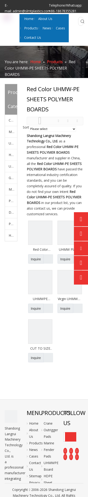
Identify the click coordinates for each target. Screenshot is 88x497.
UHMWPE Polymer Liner (13, 166)
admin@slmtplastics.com (31, 11)
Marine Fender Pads (13, 131)
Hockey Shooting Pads (13, 235)
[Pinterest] (77, 457)
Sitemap (35, 476)
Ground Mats (13, 178)
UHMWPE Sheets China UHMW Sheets (40, 299)
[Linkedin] (71, 451)
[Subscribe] (70, 437)
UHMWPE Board (13, 143)
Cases (33, 456)
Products (36, 443)
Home (33, 423)
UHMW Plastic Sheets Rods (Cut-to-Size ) (69, 249)
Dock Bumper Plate (13, 212)
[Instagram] (71, 457)
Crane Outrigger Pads (13, 120)
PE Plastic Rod (13, 224)
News (33, 449)
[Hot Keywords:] (82, 21)
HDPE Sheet (13, 155)
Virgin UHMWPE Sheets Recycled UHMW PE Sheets (70, 299)
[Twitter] (77, 451)
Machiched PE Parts (13, 189)
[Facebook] (65, 451)
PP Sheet (13, 201)
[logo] (11, 416)
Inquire (34, 259)
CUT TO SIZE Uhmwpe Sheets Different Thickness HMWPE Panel (40, 348)
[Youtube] (65, 457)
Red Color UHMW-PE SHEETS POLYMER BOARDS (40, 249)
